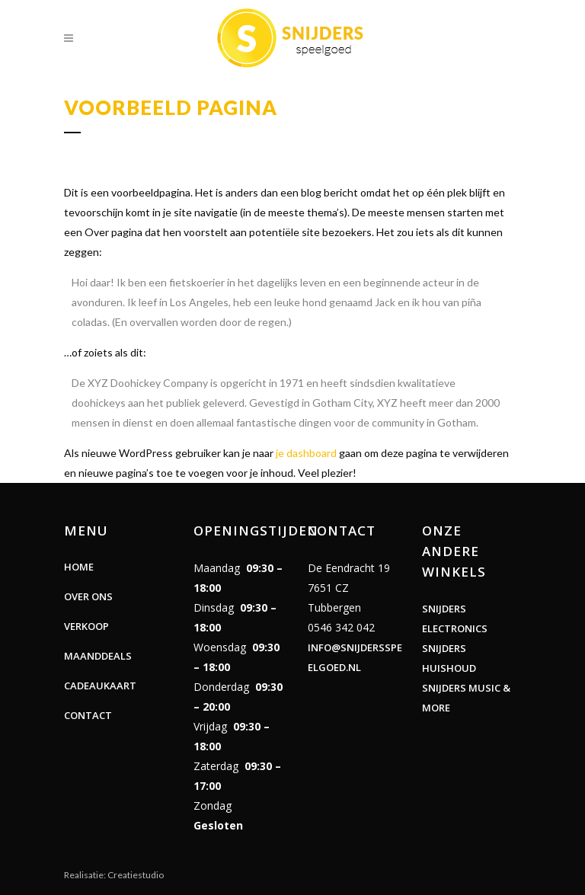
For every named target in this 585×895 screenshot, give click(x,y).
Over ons (88, 596)
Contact (88, 715)
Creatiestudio (135, 875)
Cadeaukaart (100, 685)
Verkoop (86, 626)
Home (79, 567)
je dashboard (306, 452)
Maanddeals (98, 656)
